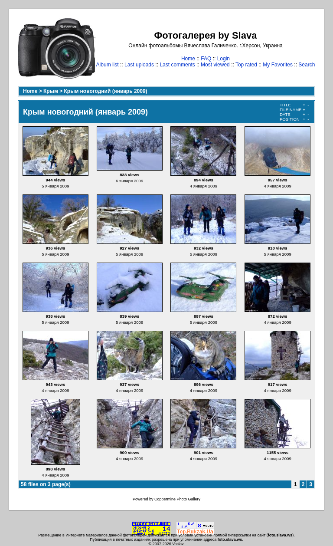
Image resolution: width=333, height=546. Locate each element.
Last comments (177, 65)
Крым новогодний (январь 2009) (105, 91)
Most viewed (215, 65)
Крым (50, 91)
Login (223, 59)
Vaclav (177, 544)
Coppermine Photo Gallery (177, 499)
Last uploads (139, 65)
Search (306, 65)
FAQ (206, 59)
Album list (107, 65)
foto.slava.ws (280, 535)
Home (188, 59)
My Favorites (278, 65)
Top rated (246, 65)
